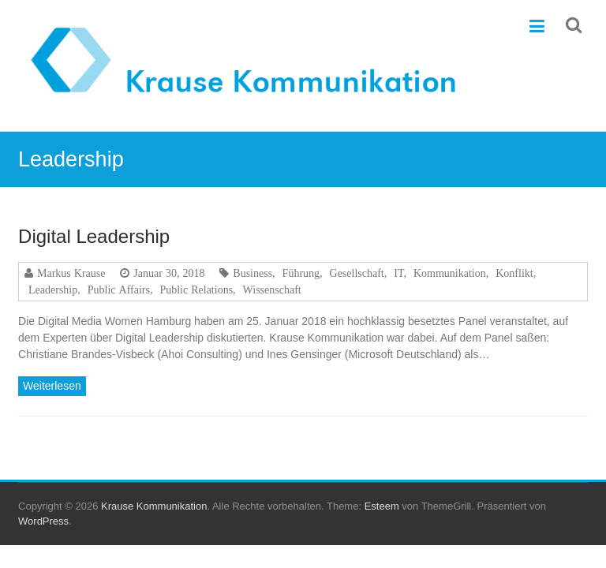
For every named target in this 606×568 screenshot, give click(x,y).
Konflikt (514, 272)
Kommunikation (449, 272)
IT (398, 272)
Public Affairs (119, 289)
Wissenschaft (272, 289)
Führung (301, 272)
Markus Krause (71, 272)
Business (252, 272)
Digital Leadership (94, 236)
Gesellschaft (357, 272)
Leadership (52, 289)
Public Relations (196, 289)
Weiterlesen (52, 385)
